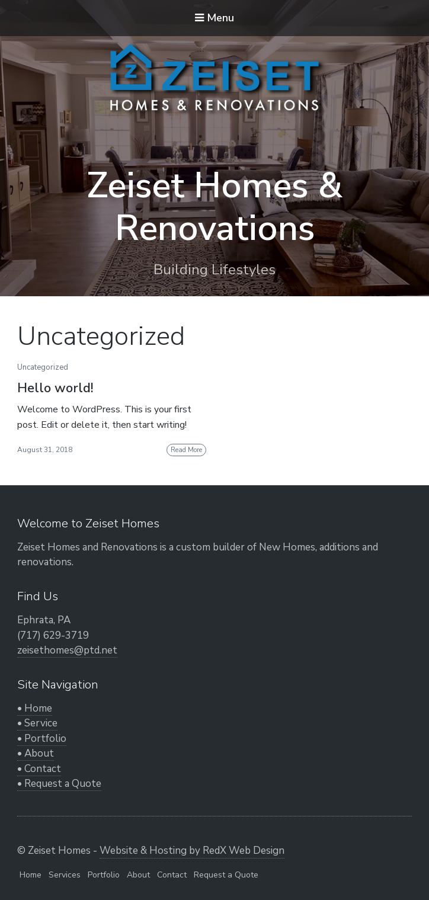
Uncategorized (42, 367)
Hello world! (55, 388)
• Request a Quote (59, 783)
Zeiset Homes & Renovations (214, 206)
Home (30, 874)
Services (65, 874)
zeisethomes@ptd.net (67, 650)
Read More (186, 450)
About (138, 874)
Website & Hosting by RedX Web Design (192, 850)
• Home (34, 708)
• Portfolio (41, 738)
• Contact (39, 769)
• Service (37, 723)
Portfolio (104, 874)
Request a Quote (226, 874)
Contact (172, 874)
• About (35, 753)
